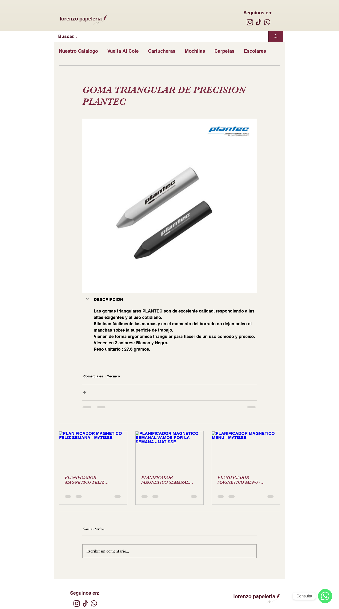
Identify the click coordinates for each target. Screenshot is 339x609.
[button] (88, 299)
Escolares (255, 51)
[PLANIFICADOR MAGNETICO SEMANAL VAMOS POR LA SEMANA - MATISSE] (170, 450)
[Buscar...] (158, 36)
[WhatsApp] (325, 596)
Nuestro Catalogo (78, 51)
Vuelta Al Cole (123, 51)
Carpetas (224, 51)
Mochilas (195, 51)
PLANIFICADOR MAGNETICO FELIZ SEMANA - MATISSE (85, 480)
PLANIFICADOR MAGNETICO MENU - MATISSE (239, 480)
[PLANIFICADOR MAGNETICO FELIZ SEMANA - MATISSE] (93, 450)
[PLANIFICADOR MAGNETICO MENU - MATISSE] (246, 450)
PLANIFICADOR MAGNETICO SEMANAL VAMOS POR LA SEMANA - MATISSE (167, 480)
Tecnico (113, 376)
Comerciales (93, 376)
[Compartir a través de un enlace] (84, 392)
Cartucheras (161, 51)
